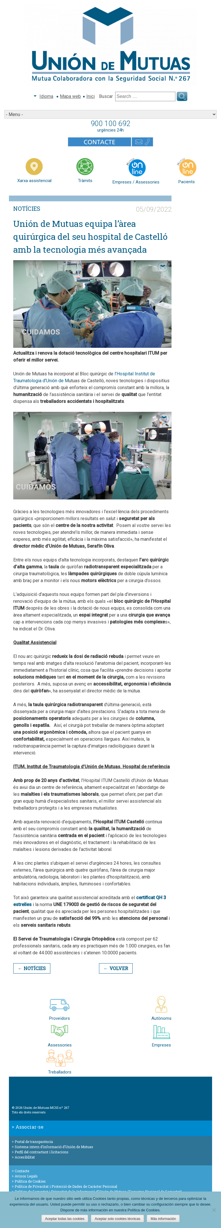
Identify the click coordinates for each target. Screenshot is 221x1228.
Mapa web (70, 96)
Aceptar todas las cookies (65, 1219)
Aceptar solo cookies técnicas (117, 1219)
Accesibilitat (25, 1157)
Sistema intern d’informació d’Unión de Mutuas (54, 1146)
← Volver (116, 968)
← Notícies (32, 968)
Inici (90, 96)
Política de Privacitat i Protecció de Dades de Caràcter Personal (66, 1186)
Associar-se (30, 1127)
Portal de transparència (34, 1141)
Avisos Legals (26, 1176)
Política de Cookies (30, 1181)
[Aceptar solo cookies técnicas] (214, 1210)
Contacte (22, 1171)
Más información (163, 1219)
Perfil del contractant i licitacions (41, 1152)
